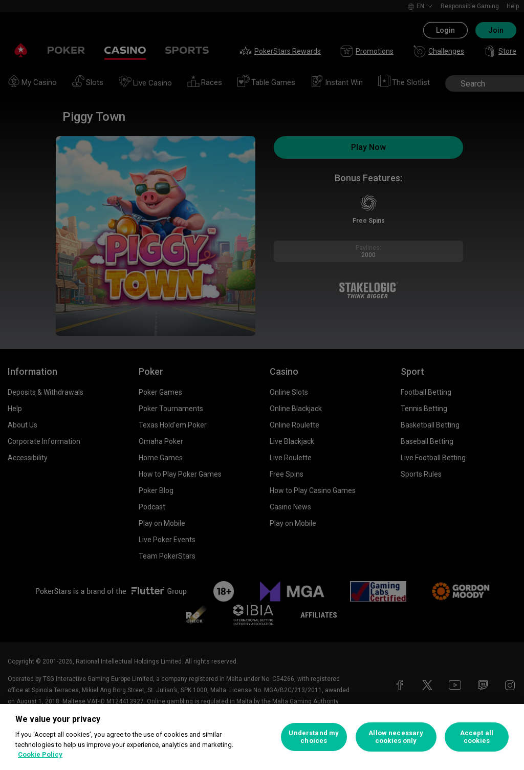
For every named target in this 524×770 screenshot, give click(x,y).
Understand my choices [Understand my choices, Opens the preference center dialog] (314, 737)
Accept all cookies (476, 737)
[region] (262, 737)
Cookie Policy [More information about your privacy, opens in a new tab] (40, 754)
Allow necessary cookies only (395, 737)
